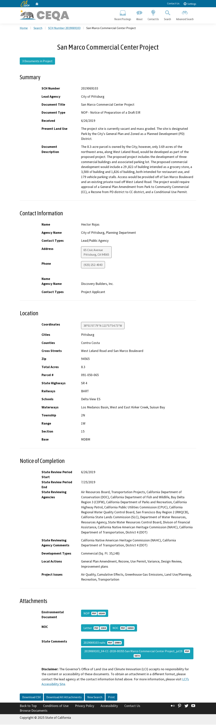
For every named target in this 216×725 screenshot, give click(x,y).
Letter (95, 628)
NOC (124, 628)
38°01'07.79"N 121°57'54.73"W (103, 326)
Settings (189, 4)
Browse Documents (33, 711)
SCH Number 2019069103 (64, 28)
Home (24, 28)
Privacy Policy (84, 706)
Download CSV (31, 697)
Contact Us (173, 3)
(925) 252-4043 (93, 265)
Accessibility (109, 706)
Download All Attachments (64, 697)
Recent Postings (123, 14)
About (139, 14)
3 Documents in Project (37, 61)
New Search (94, 697)
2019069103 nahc (103, 643)
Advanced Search (185, 14)
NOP (95, 614)
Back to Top (28, 706)
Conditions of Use (56, 706)
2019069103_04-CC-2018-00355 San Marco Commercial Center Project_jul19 (137, 654)
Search (167, 14)
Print (111, 697)
